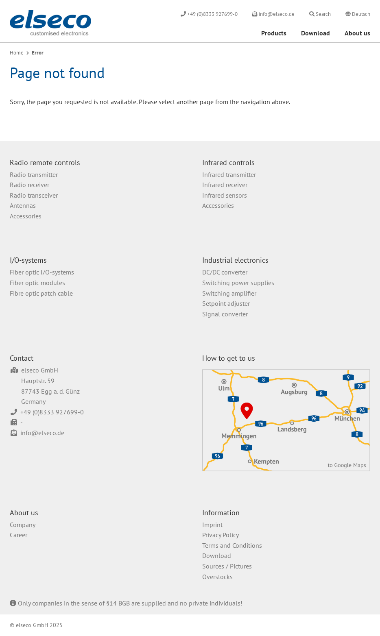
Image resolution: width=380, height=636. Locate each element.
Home (17, 52)
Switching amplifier (229, 293)
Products (273, 33)
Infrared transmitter (229, 174)
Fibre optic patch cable (41, 293)
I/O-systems (28, 260)
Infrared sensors (224, 195)
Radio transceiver (34, 195)
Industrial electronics (235, 260)
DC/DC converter (224, 272)
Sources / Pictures (227, 566)
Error (38, 52)
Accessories (25, 216)
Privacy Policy (220, 535)
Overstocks (217, 577)
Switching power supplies (238, 283)
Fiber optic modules (37, 283)
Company (22, 525)
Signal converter (225, 314)
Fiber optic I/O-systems (42, 272)
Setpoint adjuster (226, 303)
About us (357, 33)
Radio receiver (29, 185)
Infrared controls (228, 162)
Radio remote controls (45, 162)
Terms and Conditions (232, 545)
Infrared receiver (224, 185)
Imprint (212, 525)
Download (315, 33)
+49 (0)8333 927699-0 (52, 412)
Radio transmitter (34, 174)
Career (18, 535)
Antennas (23, 205)
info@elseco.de (42, 433)
